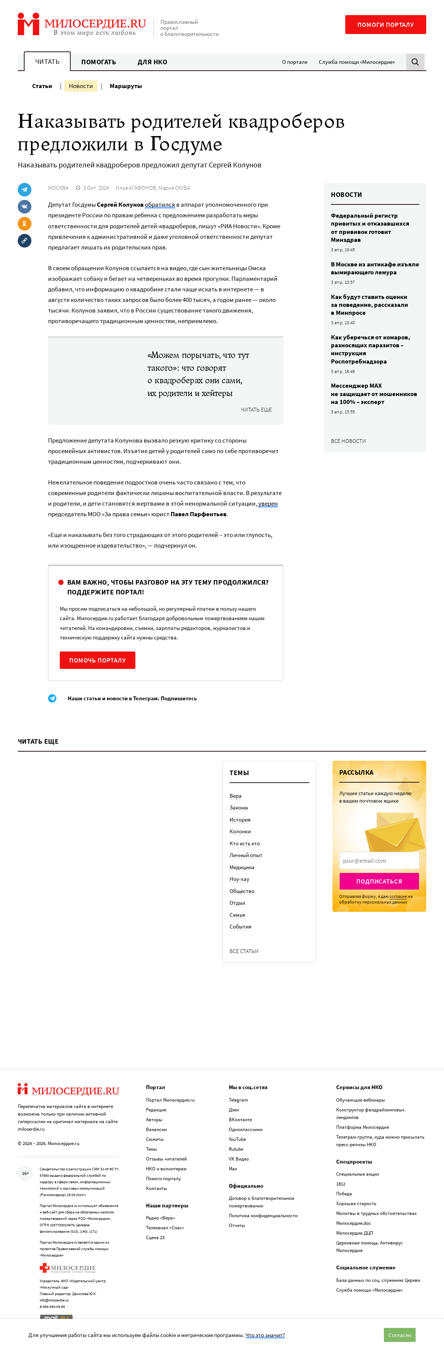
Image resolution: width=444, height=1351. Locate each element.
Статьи (42, 86)
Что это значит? (265, 1335)
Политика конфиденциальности (263, 1215)
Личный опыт (246, 855)
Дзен (234, 1109)
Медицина (242, 867)
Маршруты (126, 86)
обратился (160, 204)
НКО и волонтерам (166, 1168)
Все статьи (244, 951)
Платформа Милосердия (362, 1127)
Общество (242, 890)
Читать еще (256, 409)
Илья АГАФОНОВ (136, 187)
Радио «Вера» (160, 1218)
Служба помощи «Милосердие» (357, 61)
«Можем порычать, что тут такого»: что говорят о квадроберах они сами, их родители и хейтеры (198, 374)
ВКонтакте (240, 1119)
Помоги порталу (385, 24)
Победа (344, 1193)
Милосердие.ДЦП (354, 1233)
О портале (294, 61)
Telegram (238, 1100)
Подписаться (379, 881)
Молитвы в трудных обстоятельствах (376, 1213)
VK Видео (239, 1159)
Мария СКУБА (174, 187)
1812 (340, 1184)
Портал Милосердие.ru (170, 1100)
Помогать (98, 61)
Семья (237, 914)
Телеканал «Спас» (165, 1227)
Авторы (154, 1119)
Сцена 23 (155, 1237)
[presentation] (379, 860)
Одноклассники (245, 1129)
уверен (268, 503)
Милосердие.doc (353, 1223)
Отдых (237, 902)
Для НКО (153, 61)
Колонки (240, 831)
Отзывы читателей (166, 1159)
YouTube (237, 1139)
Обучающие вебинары (360, 1100)
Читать (47, 61)
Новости (81, 86)
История (240, 819)
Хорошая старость (356, 1203)
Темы (151, 1149)
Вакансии (156, 1129)
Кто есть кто (245, 843)
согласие (398, 896)
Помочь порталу (97, 660)
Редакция (156, 1109)
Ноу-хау (239, 878)
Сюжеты (155, 1139)
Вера (236, 795)
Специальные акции (357, 1174)
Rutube (236, 1149)
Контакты (156, 1188)
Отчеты (237, 1225)
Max (233, 1168)
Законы (239, 807)
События (240, 926)
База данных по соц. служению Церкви (378, 1280)
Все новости (348, 440)
